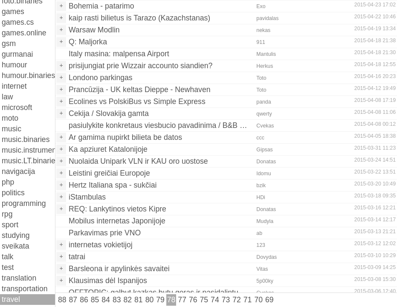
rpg (7, 214)
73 (226, 299)
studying (16, 235)
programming (24, 203)
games (13, 11)
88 (62, 299)
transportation (25, 288)
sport (10, 224)
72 (236, 299)
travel (11, 299)
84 (105, 299)
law (7, 97)
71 (247, 299)
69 (269, 299)
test (8, 267)
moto (10, 118)
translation (19, 278)
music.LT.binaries (28, 160)
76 (193, 299)
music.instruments (28, 150)
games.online (24, 33)
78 (171, 299)
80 (149, 299)
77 (182, 299)
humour (14, 65)
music (11, 129)
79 (160, 299)
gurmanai (17, 54)
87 (73, 299)
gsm (9, 43)
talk (7, 256)
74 (215, 299)
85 (95, 299)
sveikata (15, 246)
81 (138, 299)
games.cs (18, 22)
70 (258, 299)
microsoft (17, 107)
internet (14, 86)
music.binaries (25, 139)
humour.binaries (28, 75)
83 (117, 299)
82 (127, 299)
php (8, 182)
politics (13, 192)
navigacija (18, 171)
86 (84, 299)
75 (204, 299)
